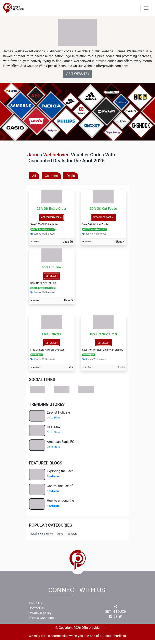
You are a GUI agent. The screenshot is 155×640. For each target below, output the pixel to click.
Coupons (51, 176)
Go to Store (53, 417)
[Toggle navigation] (146, 8)
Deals (71, 176)
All (34, 176)
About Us (35, 603)
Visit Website (77, 74)
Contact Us (37, 608)
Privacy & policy (40, 613)
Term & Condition (41, 618)
